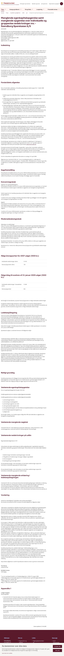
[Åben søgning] (61, 3)
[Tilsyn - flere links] (5, 9)
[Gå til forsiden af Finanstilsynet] (9, 3)
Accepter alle (57, 646)
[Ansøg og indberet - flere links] (20, 9)
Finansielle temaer (53, 9)
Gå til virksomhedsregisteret (56, 642)
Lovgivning (39, 9)
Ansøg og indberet (14, 9)
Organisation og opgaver (23, 641)
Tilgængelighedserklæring (38, 641)
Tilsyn (2, 9)
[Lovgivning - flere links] (43, 9)
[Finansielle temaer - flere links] (59, 9)
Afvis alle (57, 650)
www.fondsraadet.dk (31, 144)
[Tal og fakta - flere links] (32, 9)
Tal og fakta (28, 9)
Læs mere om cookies (7, 653)
